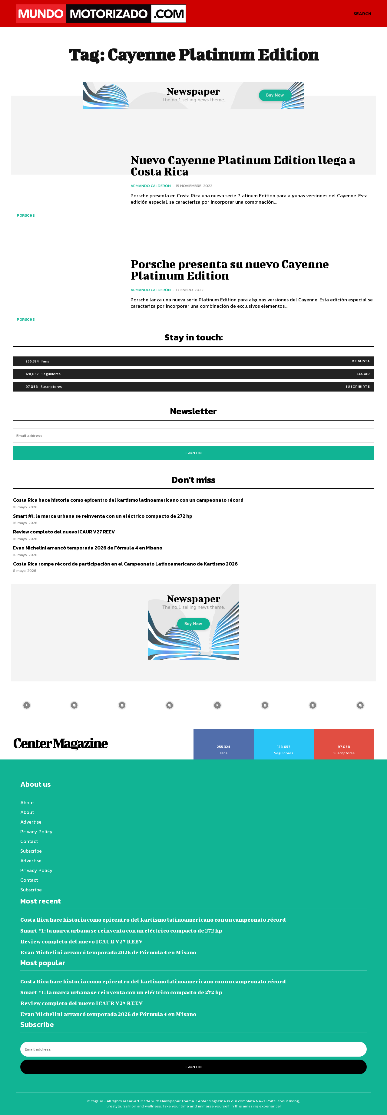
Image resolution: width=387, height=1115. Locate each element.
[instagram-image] (27, 705)
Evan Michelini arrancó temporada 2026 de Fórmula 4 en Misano (87, 547)
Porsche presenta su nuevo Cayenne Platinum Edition (230, 269)
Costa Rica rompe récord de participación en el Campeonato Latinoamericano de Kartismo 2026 (125, 563)
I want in (194, 453)
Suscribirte (358, 386)
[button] (362, 13)
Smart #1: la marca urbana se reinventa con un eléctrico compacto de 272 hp (102, 516)
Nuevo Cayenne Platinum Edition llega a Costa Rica (243, 165)
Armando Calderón (151, 186)
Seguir (363, 373)
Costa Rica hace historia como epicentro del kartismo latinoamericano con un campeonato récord (128, 499)
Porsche (26, 215)
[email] (193, 435)
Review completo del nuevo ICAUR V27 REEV (64, 531)
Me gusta (361, 361)
